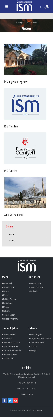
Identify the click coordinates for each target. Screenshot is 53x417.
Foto (11, 234)
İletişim (6, 311)
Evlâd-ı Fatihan (9, 299)
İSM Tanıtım (11, 126)
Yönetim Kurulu (36, 287)
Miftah (5, 295)
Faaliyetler (7, 358)
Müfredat (7, 338)
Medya (5, 307)
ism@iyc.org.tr (26, 394)
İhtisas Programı (10, 318)
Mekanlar (34, 291)
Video (12, 241)
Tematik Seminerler (11, 350)
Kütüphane (7, 303)
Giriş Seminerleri (10, 346)
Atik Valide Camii (13, 215)
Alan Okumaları (10, 354)
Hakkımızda (35, 283)
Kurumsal (7, 283)
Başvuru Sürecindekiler (40, 338)
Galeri (28, 22)
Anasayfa (20, 22)
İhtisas (5, 291)
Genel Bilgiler (9, 334)
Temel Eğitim (8, 287)
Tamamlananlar (37, 342)
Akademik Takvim (11, 342)
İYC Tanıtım (10, 170)
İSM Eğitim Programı (16, 82)
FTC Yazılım (38, 410)
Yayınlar (33, 346)
